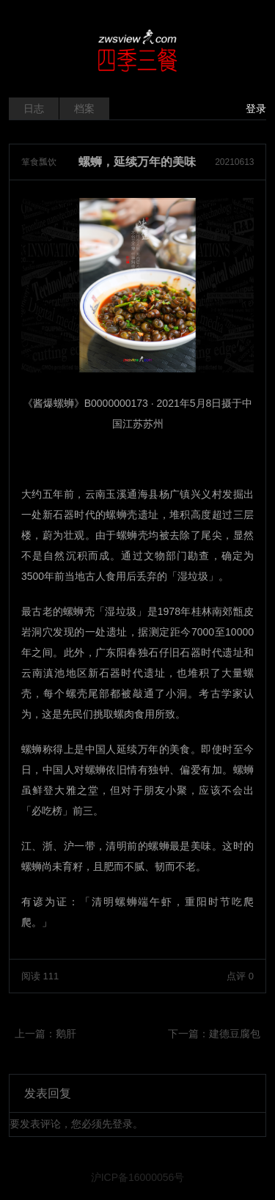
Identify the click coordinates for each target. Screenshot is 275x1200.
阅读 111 (40, 976)
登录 (256, 108)
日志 (33, 108)
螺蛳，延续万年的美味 (137, 162)
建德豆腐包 (234, 1033)
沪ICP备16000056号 (138, 1177)
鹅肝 (66, 1033)
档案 (84, 108)
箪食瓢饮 (38, 162)
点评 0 (240, 976)
